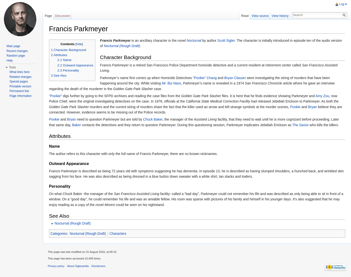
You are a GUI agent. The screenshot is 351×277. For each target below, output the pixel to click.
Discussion (62, 16)
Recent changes (17, 51)
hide (79, 44)
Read (245, 16)
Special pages (19, 81)
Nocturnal (194, 40)
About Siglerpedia (78, 266)
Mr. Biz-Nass (171, 83)
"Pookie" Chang (205, 78)
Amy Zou (322, 96)
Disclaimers (98, 266)
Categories (58, 234)
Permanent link (19, 91)
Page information (21, 96)
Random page (16, 55)
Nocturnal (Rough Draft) (122, 46)
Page (48, 16)
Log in (343, 4)
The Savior (300, 125)
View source (260, 16)
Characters (118, 234)
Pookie (295, 107)
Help (10, 60)
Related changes (20, 77)
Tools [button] (12, 67)
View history (280, 16)
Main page (13, 46)
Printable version (20, 86)
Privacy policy (56, 266)
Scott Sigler (226, 40)
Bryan (312, 107)
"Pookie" (55, 96)
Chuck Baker (152, 119)
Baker (76, 125)
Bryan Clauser (235, 78)
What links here (20, 72)
